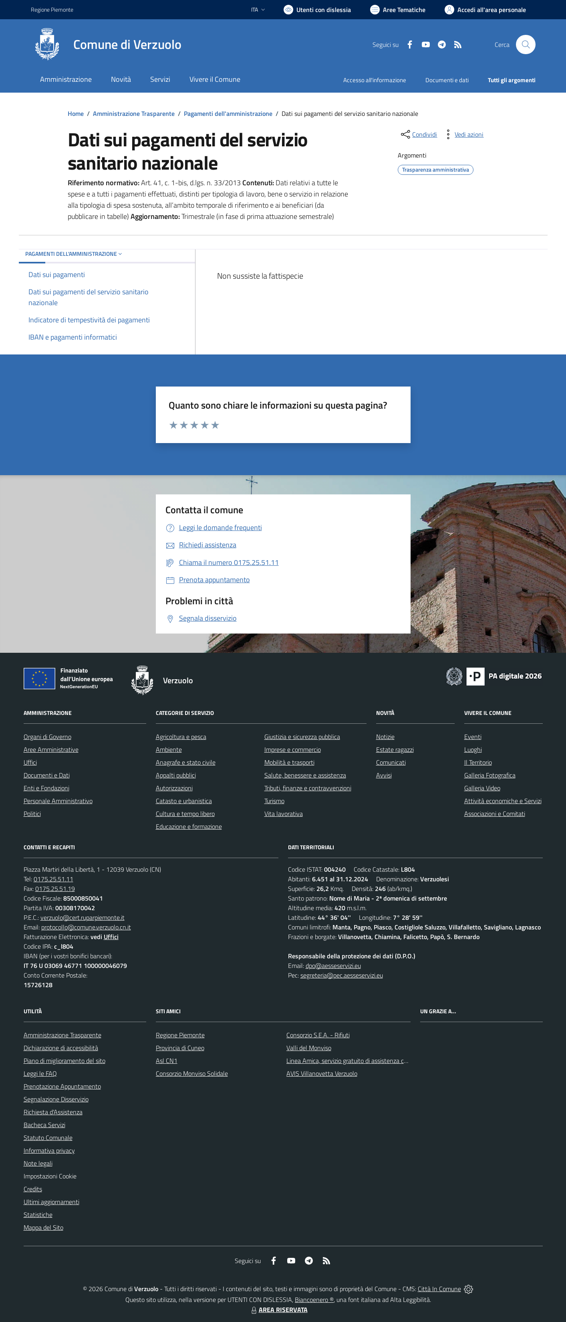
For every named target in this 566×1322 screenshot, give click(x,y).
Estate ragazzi (395, 749)
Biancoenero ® (314, 1299)
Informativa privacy (49, 1150)
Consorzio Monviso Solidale (192, 1073)
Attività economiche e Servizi (503, 801)
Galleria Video (482, 788)
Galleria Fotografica (490, 775)
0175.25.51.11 (53, 879)
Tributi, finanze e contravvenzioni (307, 788)
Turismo (274, 801)
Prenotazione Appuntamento (62, 1086)
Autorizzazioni (174, 788)
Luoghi (473, 749)
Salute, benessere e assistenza (305, 775)
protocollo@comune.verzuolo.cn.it (86, 927)
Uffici (30, 762)
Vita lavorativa (283, 813)
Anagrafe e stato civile (186, 762)
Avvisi (384, 775)
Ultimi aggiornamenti (51, 1202)
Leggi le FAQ (40, 1073)
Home (76, 113)
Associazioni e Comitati (494, 813)
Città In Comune (439, 1289)
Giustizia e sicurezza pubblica (302, 736)
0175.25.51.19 (55, 888)
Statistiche (38, 1214)
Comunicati (391, 762)
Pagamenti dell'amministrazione (228, 113)
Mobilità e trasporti (289, 762)
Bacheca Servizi (44, 1125)
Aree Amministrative (51, 749)
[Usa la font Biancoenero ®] (317, 9)
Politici (32, 813)
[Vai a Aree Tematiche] (398, 9)
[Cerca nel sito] (525, 44)
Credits (33, 1189)
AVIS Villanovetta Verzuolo (321, 1073)
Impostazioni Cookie (50, 1176)
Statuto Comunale (48, 1137)
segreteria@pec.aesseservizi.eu (341, 975)
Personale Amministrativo (58, 801)
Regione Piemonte (180, 1035)
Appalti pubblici (176, 775)
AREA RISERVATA (278, 1309)
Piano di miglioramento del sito (64, 1060)
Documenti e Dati (47, 775)
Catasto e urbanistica (184, 801)
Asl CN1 (166, 1060)
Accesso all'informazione (374, 80)
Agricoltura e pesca (181, 736)
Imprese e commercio (292, 749)
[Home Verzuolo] (106, 44)
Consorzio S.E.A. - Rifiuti (318, 1035)
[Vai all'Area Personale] (485, 9)
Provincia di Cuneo (180, 1048)
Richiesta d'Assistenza (53, 1112)
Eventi (472, 736)
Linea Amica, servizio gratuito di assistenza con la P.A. (357, 1060)
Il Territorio (478, 762)
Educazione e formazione (189, 826)
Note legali (38, 1163)
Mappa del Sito (43, 1227)
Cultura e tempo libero (185, 813)
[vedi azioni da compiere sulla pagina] (462, 134)
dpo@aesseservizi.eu (333, 965)
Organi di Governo (47, 736)
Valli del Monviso (308, 1048)
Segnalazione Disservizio (56, 1099)
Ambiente (169, 749)
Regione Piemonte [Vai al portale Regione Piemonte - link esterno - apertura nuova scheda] (52, 9)
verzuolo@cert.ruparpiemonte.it (82, 917)
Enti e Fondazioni (46, 788)
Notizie (385, 736)
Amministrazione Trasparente (134, 113)
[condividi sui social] (418, 134)
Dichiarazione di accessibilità (61, 1048)
